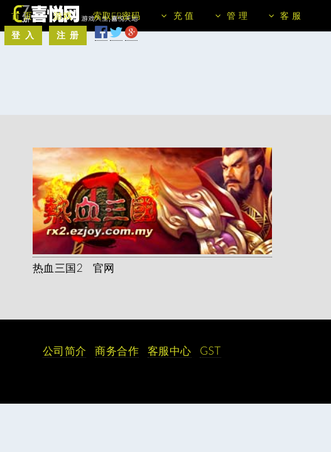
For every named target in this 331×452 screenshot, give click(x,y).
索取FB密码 (116, 15)
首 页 (21, 15)
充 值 (183, 15)
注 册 (68, 35)
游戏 (62, 15)
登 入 (23, 35)
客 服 (290, 15)
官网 (104, 267)
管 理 (237, 15)
